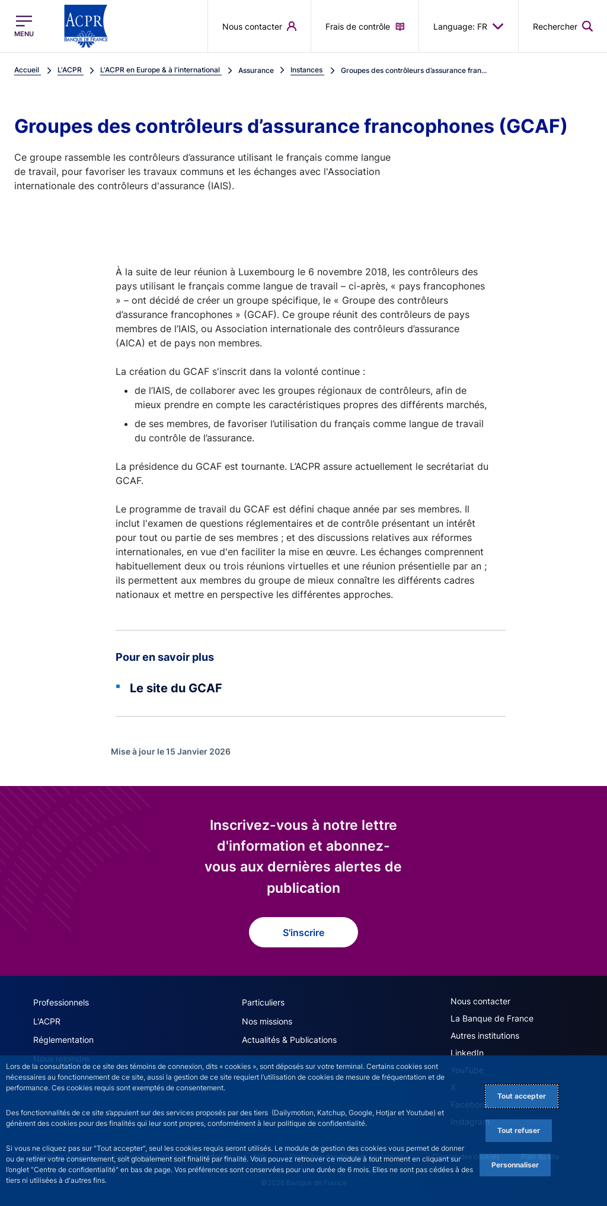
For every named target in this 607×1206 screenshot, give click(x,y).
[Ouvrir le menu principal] (24, 26)
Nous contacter (480, 1001)
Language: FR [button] (468, 26)
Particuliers (263, 1002)
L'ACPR (46, 1021)
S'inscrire (303, 932)
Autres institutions (485, 1035)
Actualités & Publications (289, 1039)
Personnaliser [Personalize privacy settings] (515, 1164)
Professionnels (61, 1002)
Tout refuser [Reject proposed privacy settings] (518, 1130)
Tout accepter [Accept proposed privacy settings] (521, 1096)
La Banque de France (492, 1018)
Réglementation (63, 1039)
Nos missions (267, 1021)
